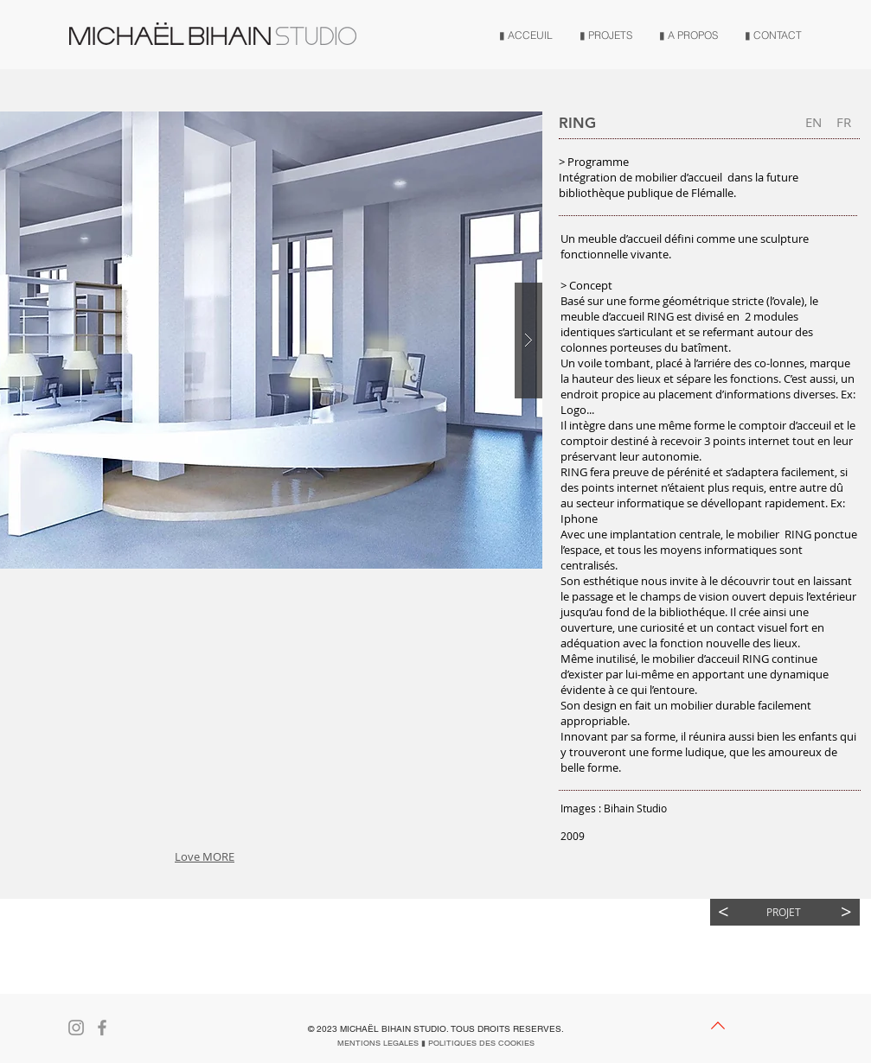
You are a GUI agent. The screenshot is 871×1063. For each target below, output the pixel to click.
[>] (846, 912)
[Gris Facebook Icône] (102, 1027)
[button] (147, 624)
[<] (723, 912)
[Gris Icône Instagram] (76, 1027)
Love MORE (204, 856)
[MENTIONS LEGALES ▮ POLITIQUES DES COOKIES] (436, 1043)
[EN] (813, 122)
